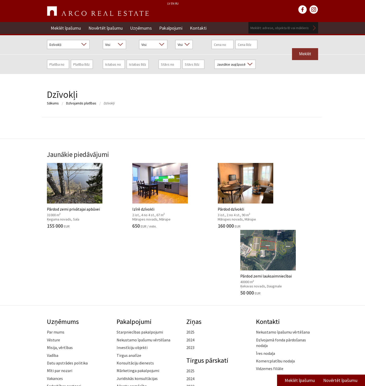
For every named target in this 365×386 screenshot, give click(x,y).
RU (177, 3)
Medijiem (55, 326)
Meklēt (314, 27)
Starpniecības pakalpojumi (140, 264)
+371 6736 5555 (172, 364)
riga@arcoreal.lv (171, 370)
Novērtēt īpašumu (105, 28)
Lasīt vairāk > (306, 308)
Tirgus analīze (129, 287)
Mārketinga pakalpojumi (138, 303)
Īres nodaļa (265, 285)
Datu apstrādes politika (67, 295)
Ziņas (194, 254)
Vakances (55, 311)
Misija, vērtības (60, 280)
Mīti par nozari (59, 303)
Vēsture (53, 272)
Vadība (52, 287)
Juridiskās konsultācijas (137, 311)
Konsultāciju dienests (135, 295)
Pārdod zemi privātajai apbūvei (78, 195)
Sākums (53, 103)
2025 (190, 264)
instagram (313, 9)
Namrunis (55, 341)
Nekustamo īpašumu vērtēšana (143, 272)
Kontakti (199, 28)
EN (172, 3)
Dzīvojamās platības (81, 103)
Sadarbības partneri (64, 318)
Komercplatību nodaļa (275, 293)
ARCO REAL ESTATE (98, 11)
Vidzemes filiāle (269, 301)
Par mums (55, 264)
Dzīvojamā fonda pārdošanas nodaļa (281, 275)
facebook (302, 9)
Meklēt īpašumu (66, 28)
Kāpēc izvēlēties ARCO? (137, 326)
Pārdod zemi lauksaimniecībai (287, 195)
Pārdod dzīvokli (217, 195)
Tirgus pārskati (207, 292)
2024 (190, 272)
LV (168, 3)
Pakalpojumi (171, 28)
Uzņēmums (141, 28)
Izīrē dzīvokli (148, 195)
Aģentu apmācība (132, 318)
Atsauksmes (57, 334)
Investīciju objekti (132, 280)
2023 (190, 280)
